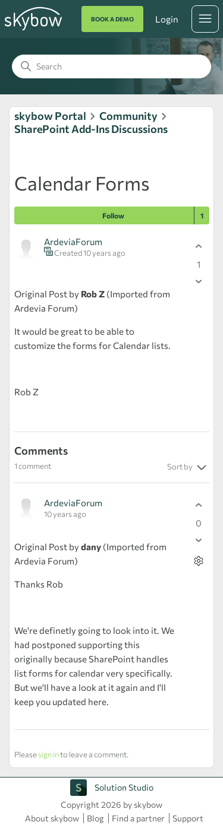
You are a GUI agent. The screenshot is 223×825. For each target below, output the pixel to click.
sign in (48, 754)
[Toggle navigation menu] (205, 19)
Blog (95, 818)
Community (128, 115)
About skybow (52, 818)
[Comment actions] (199, 561)
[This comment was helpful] (199, 505)
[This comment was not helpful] (199, 540)
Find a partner (138, 818)
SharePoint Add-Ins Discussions (91, 128)
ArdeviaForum (73, 241)
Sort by (188, 467)
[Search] (111, 66)
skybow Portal (50, 115)
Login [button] (166, 19)
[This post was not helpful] (199, 281)
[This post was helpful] (199, 246)
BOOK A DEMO (112, 19)
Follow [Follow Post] (113, 215)
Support (187, 818)
